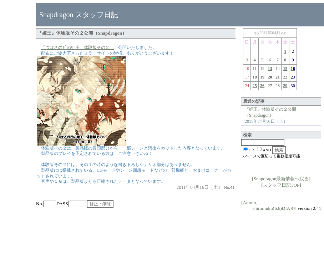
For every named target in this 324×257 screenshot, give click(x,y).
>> (283, 32)
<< (256, 32)
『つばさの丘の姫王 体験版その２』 (77, 47)
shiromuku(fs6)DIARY (275, 208)
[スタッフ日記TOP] (281, 185)
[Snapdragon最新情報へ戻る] (281, 178)
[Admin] (249, 202)
